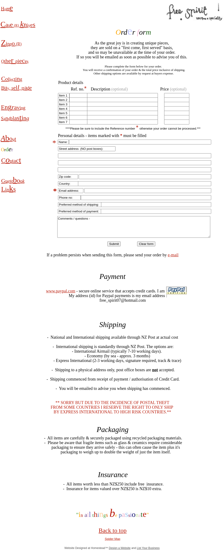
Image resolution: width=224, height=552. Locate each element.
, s (11, 87)
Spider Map (112, 539)
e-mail (173, 255)
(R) (16, 25)
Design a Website (120, 548)
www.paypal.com (60, 291)
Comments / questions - (133, 227)
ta (14, 161)
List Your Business (148, 548)
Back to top (113, 530)
